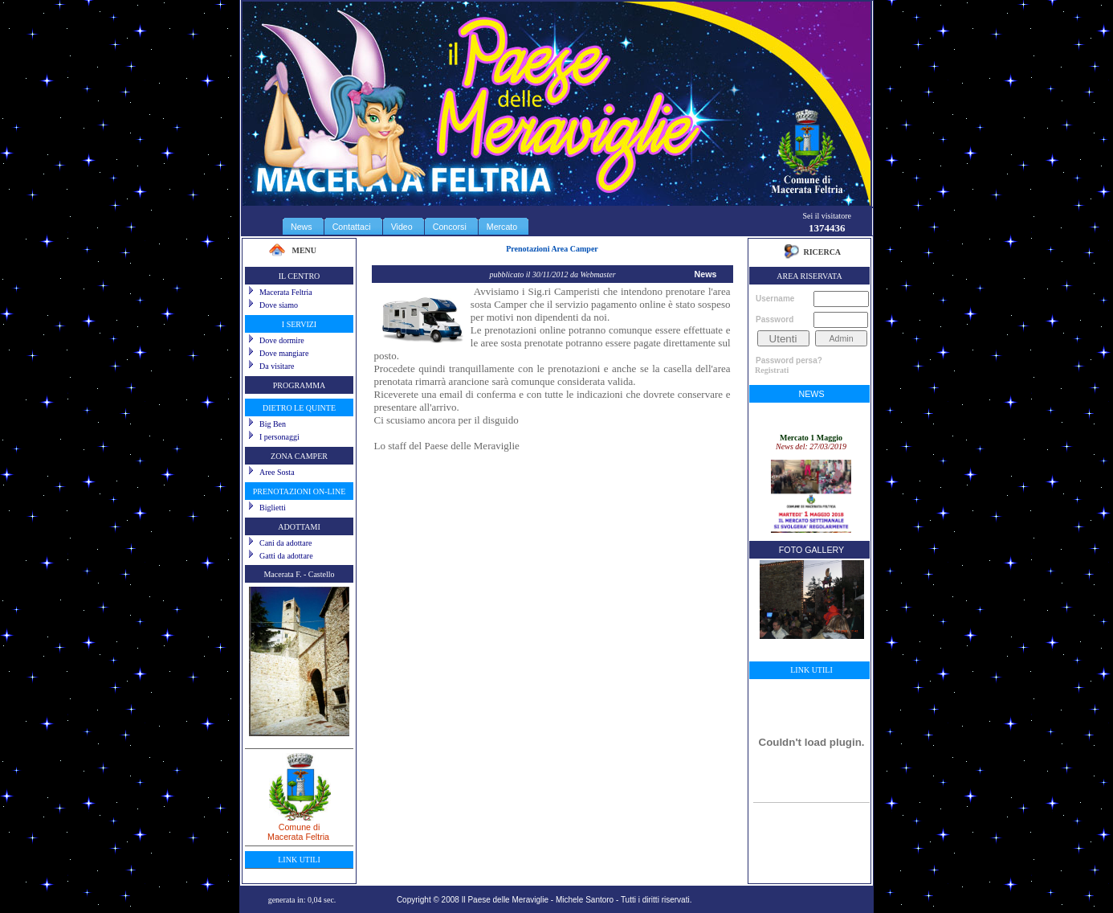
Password (774, 319)
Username (775, 298)
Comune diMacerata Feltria (299, 826)
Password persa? (789, 360)
